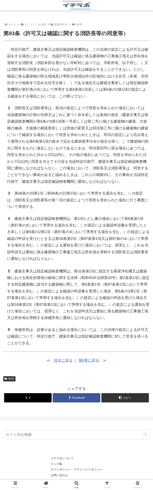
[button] (125, 397)
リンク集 (56, 463)
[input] (76, 434)
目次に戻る (63, 360)
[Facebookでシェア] (76, 397)
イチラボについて (62, 458)
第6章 (9, 378)
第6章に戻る (88, 360)
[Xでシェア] (28, 397)
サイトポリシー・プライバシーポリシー (77, 469)
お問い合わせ (59, 475)
